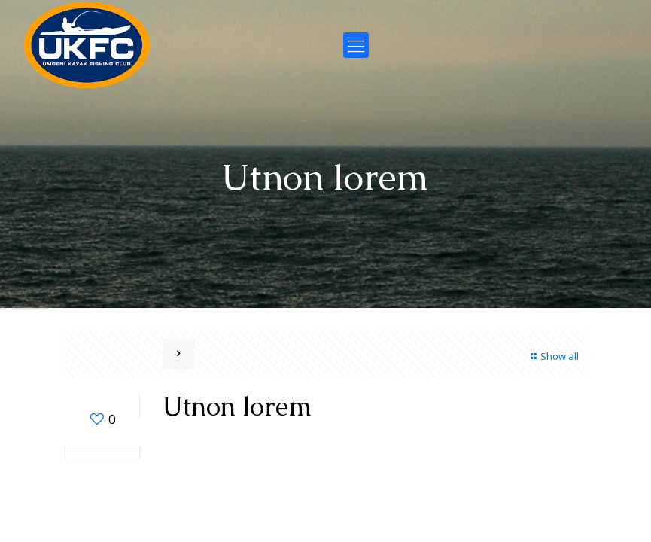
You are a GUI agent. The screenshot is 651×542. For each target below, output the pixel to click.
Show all (553, 356)
